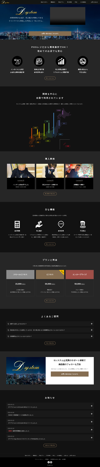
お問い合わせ (94, 2)
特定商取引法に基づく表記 (56, 459)
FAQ (54, 455)
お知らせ (66, 455)
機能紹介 (35, 455)
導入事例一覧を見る (50, 193)
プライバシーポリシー (39, 459)
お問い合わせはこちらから (50, 33)
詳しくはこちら (50, 78)
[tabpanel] (21, 176)
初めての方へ (28, 455)
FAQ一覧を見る (50, 343)
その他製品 (59, 455)
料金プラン (41, 455)
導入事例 (48, 455)
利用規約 (47, 459)
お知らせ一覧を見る (50, 445)
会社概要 (64, 459)
